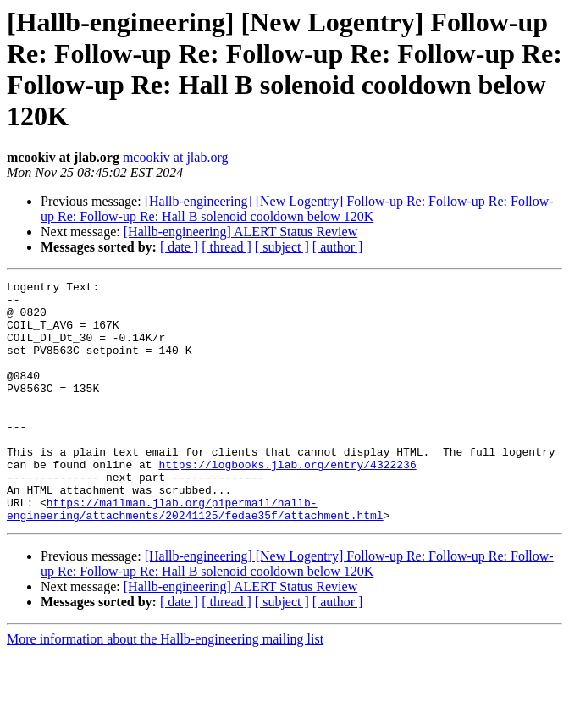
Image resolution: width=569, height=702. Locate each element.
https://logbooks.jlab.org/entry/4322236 (287, 502)
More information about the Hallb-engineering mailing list (165, 687)
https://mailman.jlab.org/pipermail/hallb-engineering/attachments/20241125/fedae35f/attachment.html (195, 555)
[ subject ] (282, 247)
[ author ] (337, 247)
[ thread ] (226, 247)
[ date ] (179, 247)
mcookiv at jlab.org (176, 157)
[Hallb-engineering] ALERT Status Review (240, 231)
